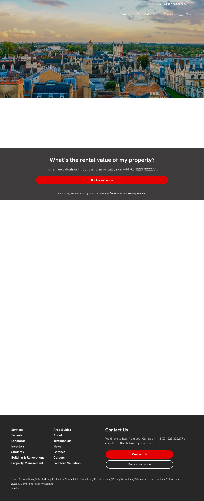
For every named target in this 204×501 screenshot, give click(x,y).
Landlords (18, 441)
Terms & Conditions (22, 476)
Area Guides (62, 429)
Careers (59, 457)
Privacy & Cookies (122, 476)
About (57, 435)
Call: (171, 4)
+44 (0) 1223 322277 (140, 169)
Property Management (27, 463)
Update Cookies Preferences (163, 476)
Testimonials (62, 441)
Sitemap (139, 476)
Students (17, 452)
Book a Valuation (146, 14)
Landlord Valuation (67, 463)
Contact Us (123, 454)
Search (125, 14)
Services (17, 429)
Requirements (102, 476)
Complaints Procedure (79, 476)
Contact (168, 14)
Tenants (16, 435)
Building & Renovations (27, 457)
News (57, 446)
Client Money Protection (50, 476)
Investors (18, 446)
